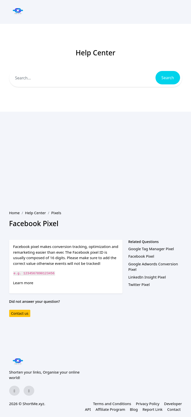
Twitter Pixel (139, 284)
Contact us (20, 313)
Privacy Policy (147, 403)
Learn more (23, 282)
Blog (134, 409)
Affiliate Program (110, 409)
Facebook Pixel (141, 256)
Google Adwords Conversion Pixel (153, 266)
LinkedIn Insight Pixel (147, 277)
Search (167, 77)
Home (14, 212)
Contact (174, 409)
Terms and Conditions (112, 403)
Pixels (56, 212)
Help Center (35, 212)
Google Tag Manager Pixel (151, 248)
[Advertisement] (95, 149)
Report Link (153, 409)
